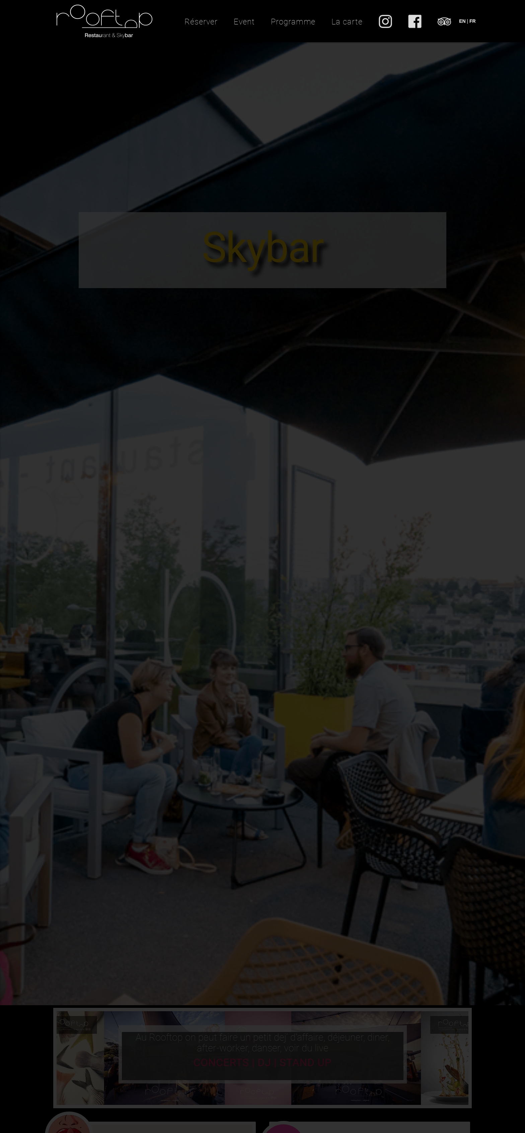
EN (462, 21)
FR (472, 21)
